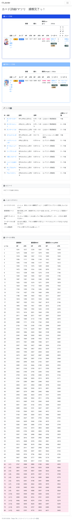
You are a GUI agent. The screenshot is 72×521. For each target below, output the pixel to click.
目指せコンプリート (67, 41)
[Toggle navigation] (67, 3)
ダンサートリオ (11, 129)
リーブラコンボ (11, 151)
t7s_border (6, 3)
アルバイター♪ (11, 173)
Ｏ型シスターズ (11, 157)
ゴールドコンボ (11, 135)
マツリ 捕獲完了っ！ (11, 43)
